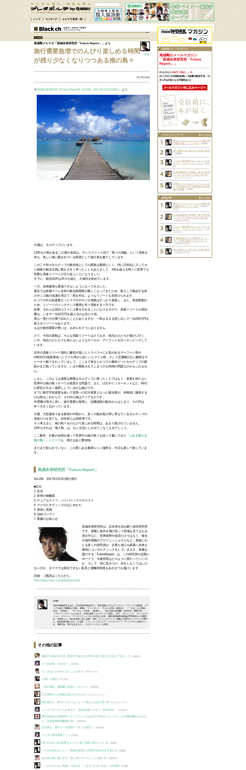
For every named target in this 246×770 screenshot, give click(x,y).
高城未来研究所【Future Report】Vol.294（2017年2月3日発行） (79, 89)
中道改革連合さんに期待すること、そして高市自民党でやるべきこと (191, 239)
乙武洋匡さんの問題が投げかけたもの (64, 694)
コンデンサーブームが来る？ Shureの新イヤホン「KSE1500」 (79, 709)
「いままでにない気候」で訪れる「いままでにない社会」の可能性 (81, 765)
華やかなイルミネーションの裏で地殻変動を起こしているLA (191, 142)
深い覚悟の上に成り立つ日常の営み (191, 150)
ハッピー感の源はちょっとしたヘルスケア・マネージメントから (191, 162)
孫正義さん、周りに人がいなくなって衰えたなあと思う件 (75, 702)
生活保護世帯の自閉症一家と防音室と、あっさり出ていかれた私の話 (191, 173)
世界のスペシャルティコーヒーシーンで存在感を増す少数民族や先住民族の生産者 (191, 186)
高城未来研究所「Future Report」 (68, 469)
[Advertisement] (92, 211)
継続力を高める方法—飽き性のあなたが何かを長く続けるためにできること (86, 656)
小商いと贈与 (49, 679)
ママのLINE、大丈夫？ (55, 663)
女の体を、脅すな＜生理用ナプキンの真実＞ (68, 727)
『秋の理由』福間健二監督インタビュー (65, 686)
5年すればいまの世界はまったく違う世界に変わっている (75, 742)
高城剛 (147, 54)
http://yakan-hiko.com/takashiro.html (57, 580)
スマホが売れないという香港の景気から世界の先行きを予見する (79, 750)
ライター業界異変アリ (55, 735)
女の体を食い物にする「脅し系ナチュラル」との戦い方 (74, 758)
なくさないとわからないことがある (62, 671)
